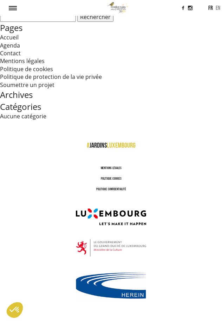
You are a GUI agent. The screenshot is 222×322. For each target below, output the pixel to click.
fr (210, 8)
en (218, 8)
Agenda (10, 45)
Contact (10, 53)
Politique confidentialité (111, 189)
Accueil (9, 37)
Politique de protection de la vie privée (51, 77)
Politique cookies (111, 178)
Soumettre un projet (27, 85)
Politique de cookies (26, 69)
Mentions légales (22, 61)
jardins (111, 145)
